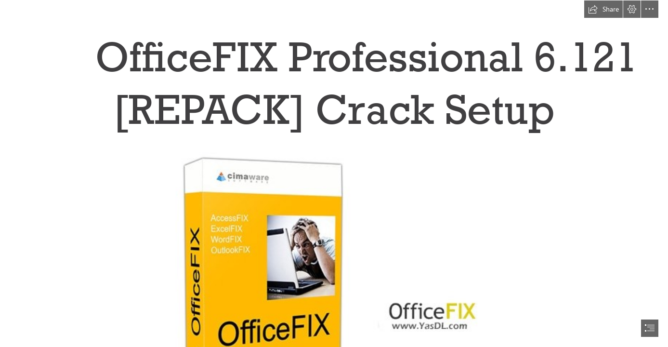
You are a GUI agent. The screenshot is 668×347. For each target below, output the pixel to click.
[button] (603, 9)
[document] (334, 173)
